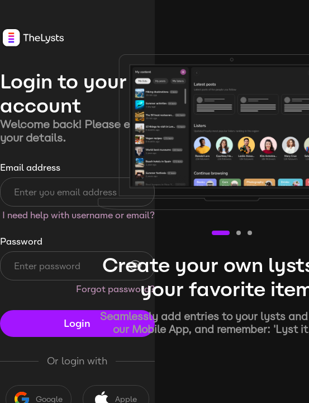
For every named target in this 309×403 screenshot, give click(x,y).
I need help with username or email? (78, 215)
